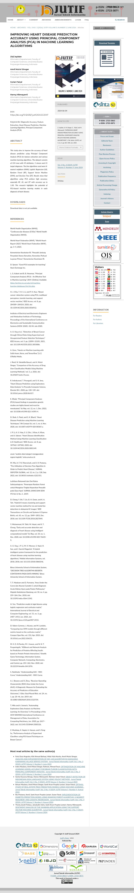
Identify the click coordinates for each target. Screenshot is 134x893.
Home (10, 20)
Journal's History (107, 198)
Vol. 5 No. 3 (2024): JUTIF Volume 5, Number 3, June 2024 (51, 27)
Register (112, 7)
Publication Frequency (107, 176)
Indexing (107, 194)
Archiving (107, 167)
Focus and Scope (107, 136)
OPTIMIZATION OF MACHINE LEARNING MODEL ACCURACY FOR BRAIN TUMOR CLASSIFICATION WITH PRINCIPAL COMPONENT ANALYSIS (50, 769)
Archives (46, 20)
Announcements (63, 20)
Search (120, 20)
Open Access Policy (107, 158)
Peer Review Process (107, 154)
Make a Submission (104, 28)
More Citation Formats (68, 147)
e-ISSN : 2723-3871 (75, 876)
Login (78, 20)
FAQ (87, 20)
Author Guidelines (107, 150)
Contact (107, 203)
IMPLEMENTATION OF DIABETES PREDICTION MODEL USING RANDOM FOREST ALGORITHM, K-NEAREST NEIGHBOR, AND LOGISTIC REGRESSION (49, 797)
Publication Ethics (107, 181)
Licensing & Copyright (107, 163)
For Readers (97, 316)
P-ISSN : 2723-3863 (59, 876)
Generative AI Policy (107, 189)
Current (33, 20)
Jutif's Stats (64, 838)
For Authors (97, 319)
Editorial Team (107, 141)
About (20, 20)
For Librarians (98, 323)
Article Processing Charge (107, 185)
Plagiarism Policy (107, 172)
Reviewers (107, 145)
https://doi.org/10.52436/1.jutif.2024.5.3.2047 (29, 115)
